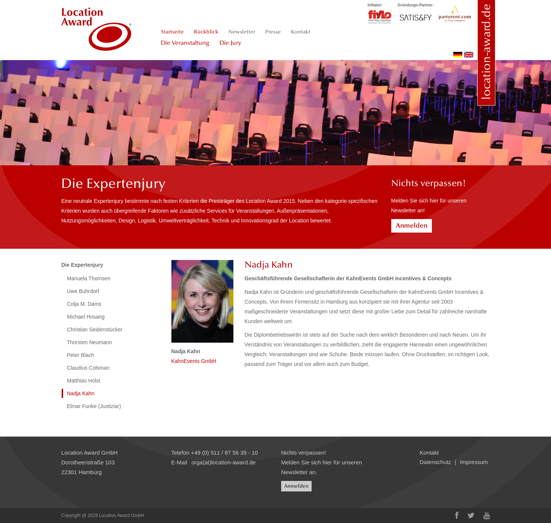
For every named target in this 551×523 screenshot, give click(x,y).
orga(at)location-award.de (223, 462)
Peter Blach (80, 355)
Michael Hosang (85, 317)
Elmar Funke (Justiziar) (94, 406)
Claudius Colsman (88, 368)
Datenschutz (435, 462)
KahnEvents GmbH (193, 361)
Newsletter (242, 32)
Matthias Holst (83, 381)
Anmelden (411, 225)
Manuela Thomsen (89, 278)
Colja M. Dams (84, 304)
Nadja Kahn (80, 393)
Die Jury (230, 42)
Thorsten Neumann (89, 342)
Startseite (172, 32)
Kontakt (300, 32)
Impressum (474, 462)
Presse (273, 32)
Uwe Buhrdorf (83, 291)
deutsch (457, 54)
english (468, 54)
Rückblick (206, 32)
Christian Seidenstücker (95, 329)
